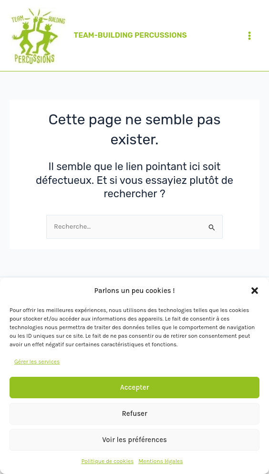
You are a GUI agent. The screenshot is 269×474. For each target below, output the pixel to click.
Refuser (134, 413)
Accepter (134, 387)
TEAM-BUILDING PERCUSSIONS (130, 35)
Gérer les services (37, 361)
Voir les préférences (134, 439)
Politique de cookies (107, 461)
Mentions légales (160, 461)
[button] (254, 290)
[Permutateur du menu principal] (249, 36)
